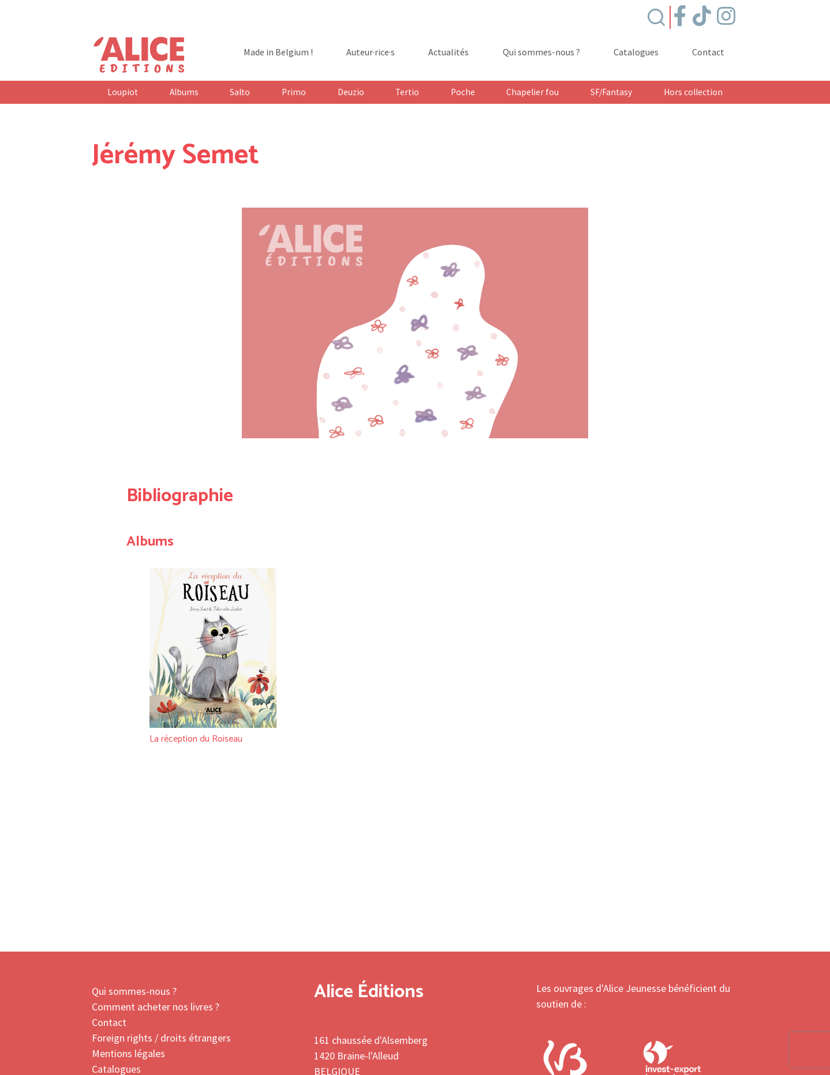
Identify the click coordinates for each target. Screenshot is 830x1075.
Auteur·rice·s (370, 52)
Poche (463, 92)
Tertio (407, 92)
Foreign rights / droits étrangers (161, 1037)
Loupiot (122, 92)
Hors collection (693, 92)
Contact (708, 52)
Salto (240, 92)
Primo (294, 92)
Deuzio (351, 92)
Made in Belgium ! (278, 52)
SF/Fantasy (611, 92)
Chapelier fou (532, 92)
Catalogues (636, 52)
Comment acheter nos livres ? (155, 1006)
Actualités (448, 52)
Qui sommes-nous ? (541, 52)
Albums (184, 92)
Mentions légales (128, 1053)
